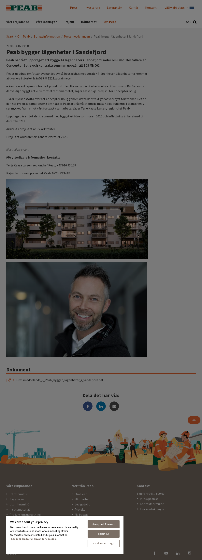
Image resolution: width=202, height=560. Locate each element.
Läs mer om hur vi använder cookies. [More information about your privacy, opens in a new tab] (34, 539)
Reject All (103, 533)
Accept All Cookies (103, 524)
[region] (64, 535)
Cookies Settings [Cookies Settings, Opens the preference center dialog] (103, 543)
